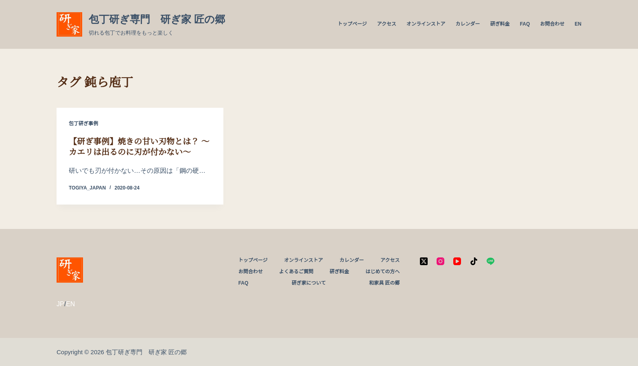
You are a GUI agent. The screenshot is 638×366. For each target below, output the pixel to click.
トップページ (352, 24)
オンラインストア (426, 24)
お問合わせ (552, 24)
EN (578, 24)
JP (60, 304)
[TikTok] (474, 261)
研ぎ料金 (500, 24)
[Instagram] (440, 261)
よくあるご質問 (296, 271)
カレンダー (468, 24)
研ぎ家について (309, 283)
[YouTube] (457, 261)
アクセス (386, 24)
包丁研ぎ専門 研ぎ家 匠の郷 (157, 19)
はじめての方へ (382, 271)
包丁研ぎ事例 (83, 123)
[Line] (490, 261)
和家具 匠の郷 (384, 283)
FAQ (525, 24)
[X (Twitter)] (424, 261)
